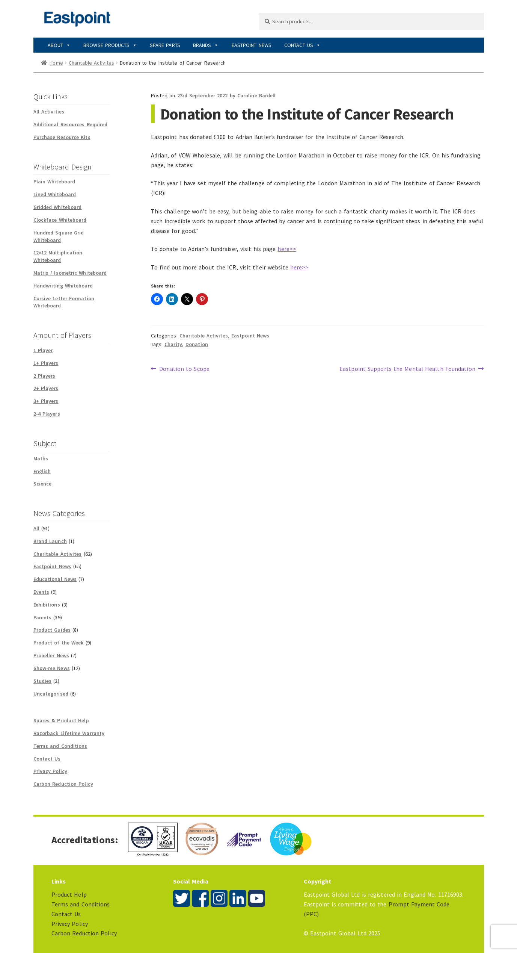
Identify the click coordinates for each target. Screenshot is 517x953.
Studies (42, 681)
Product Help (69, 894)
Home (56, 62)
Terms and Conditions (60, 746)
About (59, 45)
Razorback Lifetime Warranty (69, 733)
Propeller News (51, 655)
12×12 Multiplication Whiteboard (58, 256)
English (42, 471)
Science (42, 483)
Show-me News (51, 668)
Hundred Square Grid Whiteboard (58, 236)
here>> (286, 249)
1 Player (43, 350)
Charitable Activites (91, 62)
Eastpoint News (251, 45)
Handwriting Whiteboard (63, 285)
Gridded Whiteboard (57, 207)
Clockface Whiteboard (60, 219)
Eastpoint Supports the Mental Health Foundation (407, 369)
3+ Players (46, 401)
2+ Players (46, 388)
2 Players (44, 375)
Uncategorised (50, 693)
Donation (196, 344)
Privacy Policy (50, 771)
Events (41, 591)
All (36, 528)
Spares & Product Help (61, 720)
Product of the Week (58, 642)
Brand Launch (50, 541)
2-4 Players (46, 413)
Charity (173, 344)
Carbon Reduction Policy (63, 784)
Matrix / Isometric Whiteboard (70, 272)
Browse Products (110, 45)
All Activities (48, 111)
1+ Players (46, 363)
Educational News (55, 579)
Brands (206, 45)
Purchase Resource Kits (61, 137)
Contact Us (302, 45)
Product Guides (52, 629)
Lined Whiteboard (54, 194)
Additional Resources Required (70, 124)
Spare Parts (165, 45)
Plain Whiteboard (54, 181)
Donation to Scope (184, 369)
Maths (40, 458)
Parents (42, 617)
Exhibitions (46, 604)
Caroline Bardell (256, 95)
